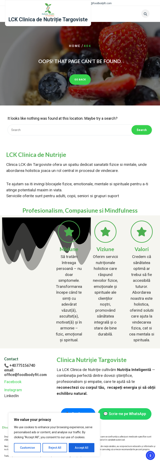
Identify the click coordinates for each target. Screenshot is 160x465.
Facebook (12, 381)
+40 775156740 (22, 365)
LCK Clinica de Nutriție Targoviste (48, 20)
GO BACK (80, 79)
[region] (54, 435)
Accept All (81, 447)
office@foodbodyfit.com (98, 3)
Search (142, 130)
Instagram (13, 390)
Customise (27, 447)
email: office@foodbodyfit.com (25, 372)
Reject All (55, 447)
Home (75, 46)
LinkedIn (11, 395)
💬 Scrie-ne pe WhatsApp (124, 414)
